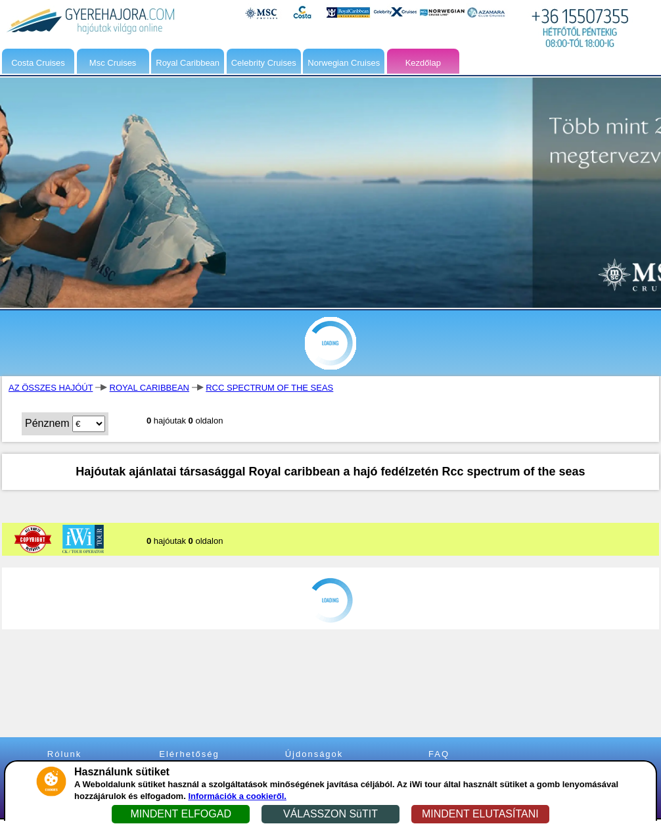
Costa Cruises (38, 63)
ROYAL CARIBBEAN (149, 388)
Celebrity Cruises (263, 63)
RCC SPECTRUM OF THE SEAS (269, 388)
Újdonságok (314, 754)
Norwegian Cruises (344, 63)
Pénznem (47, 423)
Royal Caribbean (187, 63)
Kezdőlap (423, 63)
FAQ (438, 754)
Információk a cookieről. (237, 796)
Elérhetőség (189, 754)
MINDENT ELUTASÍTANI (480, 813)
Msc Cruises (113, 63)
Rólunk (64, 754)
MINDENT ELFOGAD (180, 813)
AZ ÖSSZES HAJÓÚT (51, 388)
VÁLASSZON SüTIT (330, 813)
